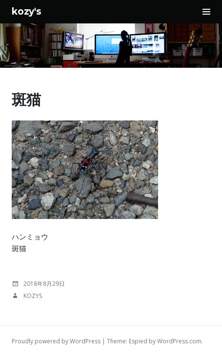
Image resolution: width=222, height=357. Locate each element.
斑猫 (26, 100)
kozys (32, 296)
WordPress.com (179, 341)
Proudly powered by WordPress (56, 341)
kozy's (26, 11)
